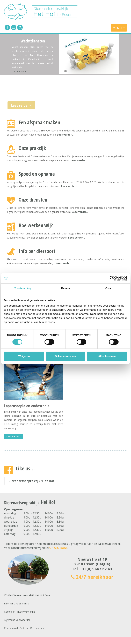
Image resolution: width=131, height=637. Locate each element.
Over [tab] (108, 288)
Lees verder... (65, 134)
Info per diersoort (37, 251)
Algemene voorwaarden (17, 619)
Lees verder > (21, 105)
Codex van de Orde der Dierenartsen (24, 628)
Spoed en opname (37, 173)
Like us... (25, 468)
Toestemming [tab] (22, 288)
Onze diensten (33, 199)
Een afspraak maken (39, 122)
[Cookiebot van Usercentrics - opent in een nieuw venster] (112, 278)
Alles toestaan (107, 356)
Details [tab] (65, 288)
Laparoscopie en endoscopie (26, 406)
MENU (119, 28)
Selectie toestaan (65, 356)
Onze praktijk (32, 148)
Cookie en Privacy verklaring (19, 611)
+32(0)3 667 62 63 (96, 568)
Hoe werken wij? (36, 225)
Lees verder (19, 71)
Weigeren (24, 356)
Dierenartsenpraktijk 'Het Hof (31, 481)
